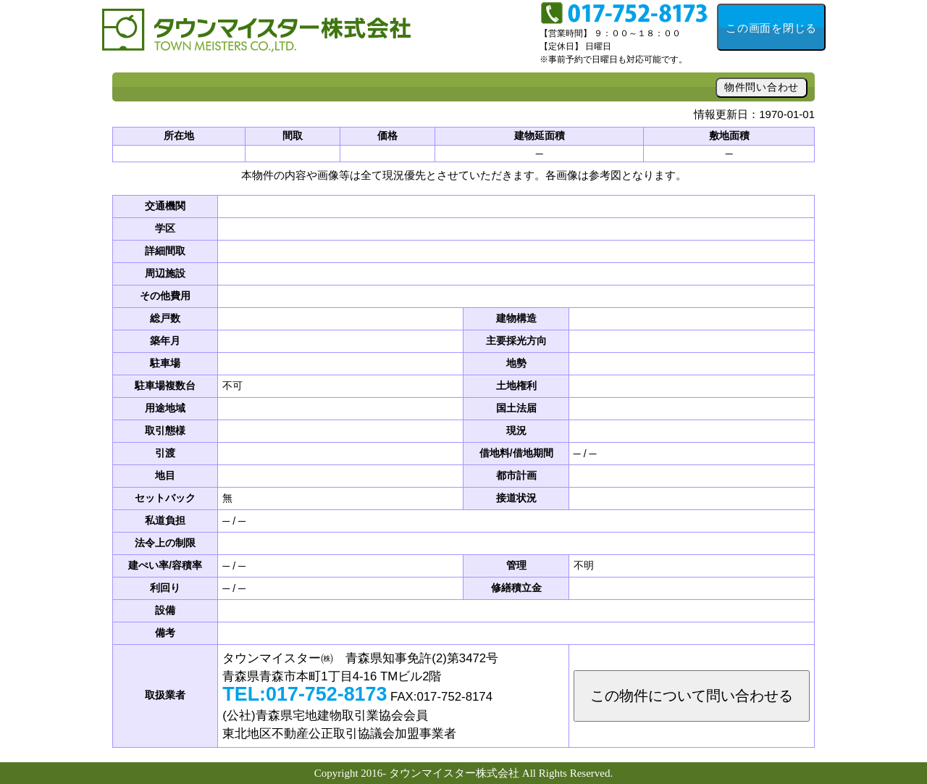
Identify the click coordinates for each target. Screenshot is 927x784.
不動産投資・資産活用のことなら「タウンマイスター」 (260, 36)
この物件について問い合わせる (691, 696)
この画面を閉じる (771, 28)
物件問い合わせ (761, 87)
